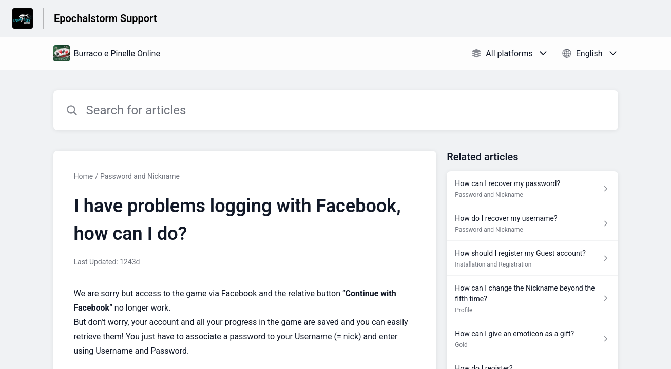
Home (83, 176)
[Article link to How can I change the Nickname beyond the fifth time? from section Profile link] (532, 298)
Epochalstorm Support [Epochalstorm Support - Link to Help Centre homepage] (105, 18)
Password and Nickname (140, 176)
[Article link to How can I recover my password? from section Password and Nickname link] (532, 188)
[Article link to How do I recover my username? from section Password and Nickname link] (532, 223)
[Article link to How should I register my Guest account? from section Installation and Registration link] (532, 258)
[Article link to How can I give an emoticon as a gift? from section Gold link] (532, 338)
